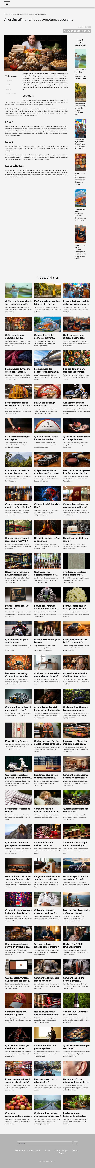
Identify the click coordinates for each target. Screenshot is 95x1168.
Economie (20, 1150)
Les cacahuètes (11, 93)
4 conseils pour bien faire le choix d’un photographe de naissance (47, 710)
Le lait (8, 85)
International (33, 1150)
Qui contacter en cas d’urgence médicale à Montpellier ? (44, 913)
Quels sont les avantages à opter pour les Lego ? (18, 708)
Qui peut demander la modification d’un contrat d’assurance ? (46, 473)
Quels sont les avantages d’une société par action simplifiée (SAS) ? (17, 980)
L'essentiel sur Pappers (16, 741)
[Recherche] (45, 1143)
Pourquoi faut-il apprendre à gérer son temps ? (76, 911)
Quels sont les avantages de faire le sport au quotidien (17, 1048)
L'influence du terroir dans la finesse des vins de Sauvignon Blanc (80, 109)
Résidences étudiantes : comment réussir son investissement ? (46, 777)
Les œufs (9, 80)
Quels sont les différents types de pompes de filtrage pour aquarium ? (75, 710)
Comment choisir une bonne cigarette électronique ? (73, 980)
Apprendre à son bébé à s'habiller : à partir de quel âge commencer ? (76, 676)
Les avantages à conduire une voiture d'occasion (75, 877)
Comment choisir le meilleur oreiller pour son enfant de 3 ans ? (46, 811)
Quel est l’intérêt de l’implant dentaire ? (73, 945)
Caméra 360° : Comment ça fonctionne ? (75, 1013)
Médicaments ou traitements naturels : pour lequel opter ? (74, 1116)
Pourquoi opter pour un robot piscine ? (45, 1080)
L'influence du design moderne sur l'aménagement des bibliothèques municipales (47, 406)
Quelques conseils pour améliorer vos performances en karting (17, 642)
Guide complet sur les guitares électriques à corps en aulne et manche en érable (80, 251)
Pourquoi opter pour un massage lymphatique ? (74, 607)
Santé (47, 1150)
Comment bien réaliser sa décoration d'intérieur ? (75, 776)
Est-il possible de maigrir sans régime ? (17, 438)
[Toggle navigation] (7, 3)
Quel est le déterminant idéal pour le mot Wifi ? (17, 539)
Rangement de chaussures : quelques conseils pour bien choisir (47, 879)
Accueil (6, 14)
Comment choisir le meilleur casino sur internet (43, 845)
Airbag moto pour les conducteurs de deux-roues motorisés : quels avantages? (76, 406)
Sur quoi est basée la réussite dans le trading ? (46, 945)
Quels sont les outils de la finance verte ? (75, 810)
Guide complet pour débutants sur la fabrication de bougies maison (80, 178)
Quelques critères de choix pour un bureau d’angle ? (47, 674)
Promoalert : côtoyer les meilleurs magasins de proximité (75, 744)
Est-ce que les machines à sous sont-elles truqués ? (17, 1080)
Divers (13, 14)
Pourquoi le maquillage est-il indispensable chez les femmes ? (76, 473)
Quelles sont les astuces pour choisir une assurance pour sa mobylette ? (18, 777)
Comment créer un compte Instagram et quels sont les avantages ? (18, 913)
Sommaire (12, 76)
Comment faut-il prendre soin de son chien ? (46, 979)
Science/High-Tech (61, 1151)
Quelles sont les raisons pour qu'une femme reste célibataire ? (17, 845)
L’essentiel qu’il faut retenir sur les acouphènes (76, 1080)
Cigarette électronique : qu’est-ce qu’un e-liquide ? (18, 505)
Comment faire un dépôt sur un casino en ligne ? (75, 844)
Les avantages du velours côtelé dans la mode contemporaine (17, 371)
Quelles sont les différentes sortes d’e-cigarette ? (45, 575)
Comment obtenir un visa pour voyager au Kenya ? (75, 505)
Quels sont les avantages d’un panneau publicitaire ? (47, 1114)
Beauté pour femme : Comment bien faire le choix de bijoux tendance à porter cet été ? (47, 609)
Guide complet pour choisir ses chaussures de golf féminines (18, 304)
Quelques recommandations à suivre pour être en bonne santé (18, 1116)
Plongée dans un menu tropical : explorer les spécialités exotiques (74, 371)
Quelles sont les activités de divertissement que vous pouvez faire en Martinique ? (17, 474)
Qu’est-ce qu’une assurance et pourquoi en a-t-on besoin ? (76, 439)
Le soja (8, 89)
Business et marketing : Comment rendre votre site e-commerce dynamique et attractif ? (17, 677)
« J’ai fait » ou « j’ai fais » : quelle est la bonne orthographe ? (75, 575)
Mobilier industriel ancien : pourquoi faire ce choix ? (18, 877)
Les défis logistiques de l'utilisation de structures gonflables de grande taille (18, 405)
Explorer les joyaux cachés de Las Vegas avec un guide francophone (80, 143)
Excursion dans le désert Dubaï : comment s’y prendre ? (75, 642)
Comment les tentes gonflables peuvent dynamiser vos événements (80, 214)
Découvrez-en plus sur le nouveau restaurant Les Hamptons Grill (17, 575)
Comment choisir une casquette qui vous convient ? (15, 1014)
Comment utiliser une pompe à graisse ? (45, 1047)
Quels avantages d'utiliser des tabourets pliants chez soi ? (47, 744)
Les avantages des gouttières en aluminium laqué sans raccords (46, 371)
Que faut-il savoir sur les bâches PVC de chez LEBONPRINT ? (46, 439)
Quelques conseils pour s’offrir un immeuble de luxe (16, 947)
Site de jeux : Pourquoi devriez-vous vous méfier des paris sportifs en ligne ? (47, 1015)
